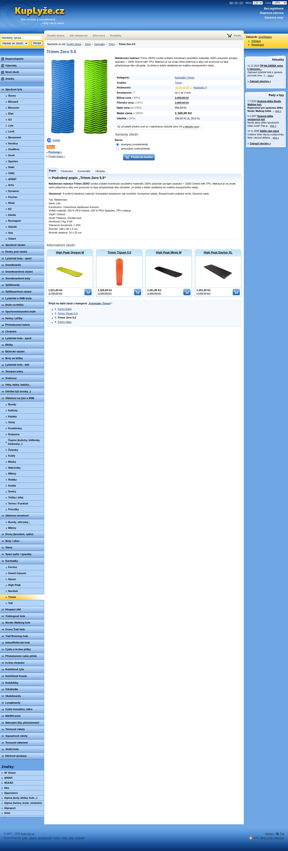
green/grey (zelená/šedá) (133, 148)
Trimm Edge (64, 309)
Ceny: (276, 3)
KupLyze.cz (33, 17)
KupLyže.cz (27, 833)
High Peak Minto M (168, 252)
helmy (56, 837)
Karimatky (99, 44)
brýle (64, 837)
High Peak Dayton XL (218, 252)
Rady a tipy (276, 95)
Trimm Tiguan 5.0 (119, 252)
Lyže (24, 837)
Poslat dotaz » (56, 156)
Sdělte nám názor (269, 131)
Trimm (111, 44)
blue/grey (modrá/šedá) (132, 144)
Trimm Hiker (64, 322)
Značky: (8, 767)
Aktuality (278, 59)
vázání (33, 837)
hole (71, 837)
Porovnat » (55, 152)
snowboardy (45, 837)
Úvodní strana (74, 44)
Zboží (88, 44)
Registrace (257, 44)
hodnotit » (200, 87)
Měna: (254, 3)
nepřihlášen (265, 37)
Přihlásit (256, 41)
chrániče (80, 837)
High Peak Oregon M (70, 252)
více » (271, 75)
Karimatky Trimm (184, 77)
